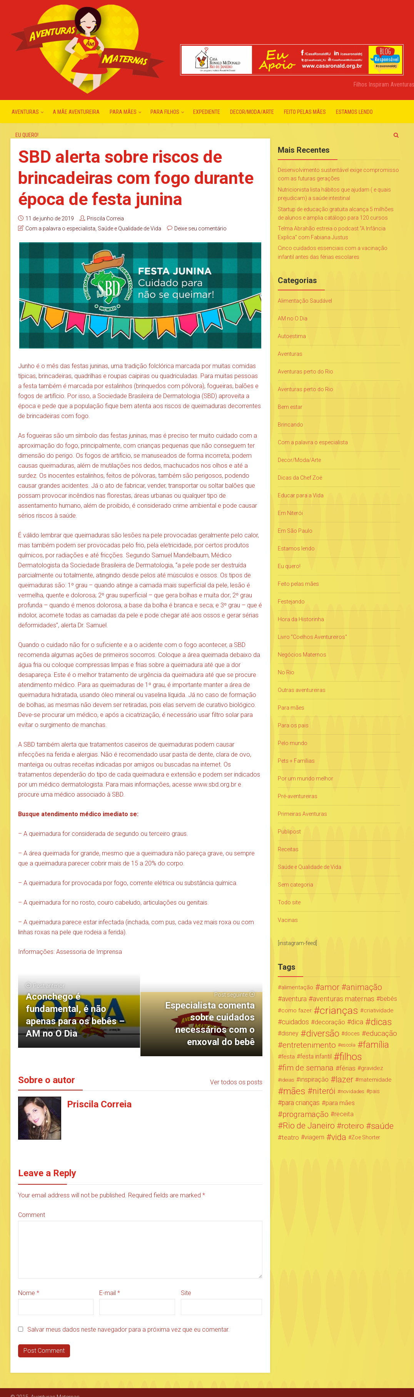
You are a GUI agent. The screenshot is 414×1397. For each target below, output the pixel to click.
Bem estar (290, 407)
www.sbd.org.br (215, 784)
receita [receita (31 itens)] (344, 1114)
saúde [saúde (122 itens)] (382, 1125)
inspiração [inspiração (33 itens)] (314, 1079)
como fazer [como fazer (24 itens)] (296, 1010)
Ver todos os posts (236, 1082)
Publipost (289, 832)
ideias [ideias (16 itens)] (287, 1080)
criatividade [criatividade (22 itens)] (379, 1010)
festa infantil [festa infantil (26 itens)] (316, 1056)
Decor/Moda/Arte (252, 112)
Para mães (123, 112)
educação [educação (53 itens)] (381, 1033)
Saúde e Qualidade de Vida (129, 228)
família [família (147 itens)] (376, 1045)
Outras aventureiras (302, 690)
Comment (31, 1215)
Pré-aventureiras (297, 796)
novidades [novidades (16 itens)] (352, 1091)
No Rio (286, 672)
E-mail (109, 1293)
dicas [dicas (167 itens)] (381, 1022)
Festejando (291, 601)
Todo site (289, 902)
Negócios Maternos (302, 655)
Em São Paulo (295, 531)
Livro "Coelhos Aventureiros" (312, 637)
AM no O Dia (292, 318)
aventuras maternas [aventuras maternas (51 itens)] (343, 999)
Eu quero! (26, 135)
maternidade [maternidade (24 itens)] (375, 1079)
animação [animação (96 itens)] (364, 987)
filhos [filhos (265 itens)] (350, 1056)
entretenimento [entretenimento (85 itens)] (309, 1045)
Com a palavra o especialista (60, 228)
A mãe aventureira (76, 112)
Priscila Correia (105, 218)
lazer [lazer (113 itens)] (344, 1079)
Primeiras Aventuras (302, 814)
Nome (28, 1293)
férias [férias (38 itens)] (347, 1068)
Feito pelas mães (305, 112)
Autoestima (292, 336)
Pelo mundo (292, 743)
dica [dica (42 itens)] (357, 1022)
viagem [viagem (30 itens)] (314, 1137)
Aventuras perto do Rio (305, 371)
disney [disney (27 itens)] (290, 1033)
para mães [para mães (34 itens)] (340, 1103)
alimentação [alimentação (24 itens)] (297, 987)
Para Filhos (164, 112)
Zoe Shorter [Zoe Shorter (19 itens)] (365, 1137)
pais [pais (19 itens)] (374, 1091)
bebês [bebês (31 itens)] (388, 998)
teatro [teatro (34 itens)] (290, 1137)
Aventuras (25, 112)
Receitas (288, 849)
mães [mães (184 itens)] (294, 1091)
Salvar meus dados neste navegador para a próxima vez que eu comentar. (128, 1329)
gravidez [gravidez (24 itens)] (372, 1068)
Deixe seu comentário (200, 228)
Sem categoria (295, 885)
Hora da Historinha (301, 619)
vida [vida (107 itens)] (338, 1137)
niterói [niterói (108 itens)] (324, 1091)
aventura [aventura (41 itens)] (294, 999)
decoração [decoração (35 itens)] (330, 1022)
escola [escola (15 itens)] (348, 1045)
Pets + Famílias (296, 761)
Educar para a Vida (301, 495)
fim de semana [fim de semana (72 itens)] (308, 1068)
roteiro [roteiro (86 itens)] (352, 1125)
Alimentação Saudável (305, 301)
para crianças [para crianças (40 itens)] (301, 1103)
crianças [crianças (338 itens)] (339, 1010)
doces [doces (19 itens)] (352, 1033)
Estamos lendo (354, 112)
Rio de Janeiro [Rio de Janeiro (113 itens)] (309, 1125)
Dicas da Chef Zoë (300, 478)
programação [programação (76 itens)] (305, 1114)
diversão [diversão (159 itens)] (322, 1033)
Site (186, 1293)
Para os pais (293, 725)
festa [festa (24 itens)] (288, 1056)
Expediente (206, 112)
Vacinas (288, 920)
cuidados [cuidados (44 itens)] (295, 1022)
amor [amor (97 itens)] (329, 987)
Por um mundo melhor (305, 778)
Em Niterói (290, 513)
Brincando (290, 425)
